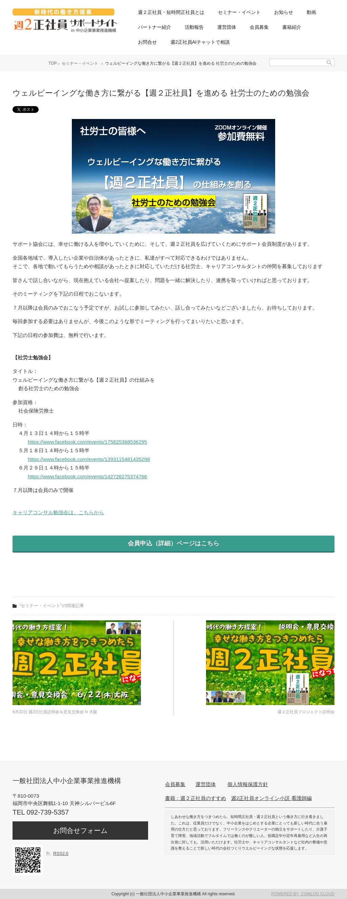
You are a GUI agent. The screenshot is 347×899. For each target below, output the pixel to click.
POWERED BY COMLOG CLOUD (302, 894)
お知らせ (283, 12)
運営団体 (226, 27)
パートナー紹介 (154, 27)
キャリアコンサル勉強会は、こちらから (58, 512)
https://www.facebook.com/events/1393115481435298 (89, 459)
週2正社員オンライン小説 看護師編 (271, 798)
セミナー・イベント (239, 12)
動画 (311, 12)
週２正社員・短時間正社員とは (171, 12)
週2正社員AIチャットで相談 (200, 42)
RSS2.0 (60, 853)
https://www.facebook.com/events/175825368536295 (87, 442)
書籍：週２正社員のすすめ (195, 798)
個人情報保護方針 (247, 784)
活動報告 (194, 27)
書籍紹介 (291, 27)
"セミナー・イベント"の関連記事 (51, 605)
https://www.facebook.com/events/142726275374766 (87, 476)
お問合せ (147, 42)
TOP (52, 63)
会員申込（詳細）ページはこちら (173, 543)
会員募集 (259, 27)
